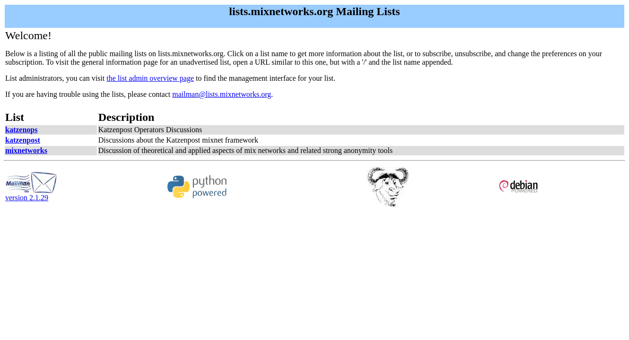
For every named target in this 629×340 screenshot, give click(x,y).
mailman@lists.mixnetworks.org (221, 94)
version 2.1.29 (31, 194)
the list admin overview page (150, 78)
